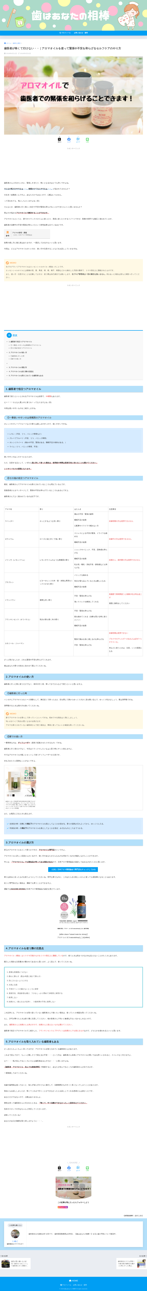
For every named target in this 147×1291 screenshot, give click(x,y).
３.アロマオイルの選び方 (17, 367)
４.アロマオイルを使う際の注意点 (20, 371)
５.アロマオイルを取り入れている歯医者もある (25, 375)
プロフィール (65, 33)
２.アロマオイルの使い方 (17, 352)
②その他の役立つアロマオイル (21, 348)
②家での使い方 (16, 359)
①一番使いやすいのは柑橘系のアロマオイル (26, 345)
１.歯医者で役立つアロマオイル (20, 342)
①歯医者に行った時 (17, 356)
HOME (73, 1281)
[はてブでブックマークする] (78, 140)
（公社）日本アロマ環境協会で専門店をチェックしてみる (73, 869)
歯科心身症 (139, 1216)
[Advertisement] (65, 165)
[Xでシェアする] (59, 140)
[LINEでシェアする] (87, 140)
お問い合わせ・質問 (81, 33)
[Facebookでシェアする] (69, 140)
